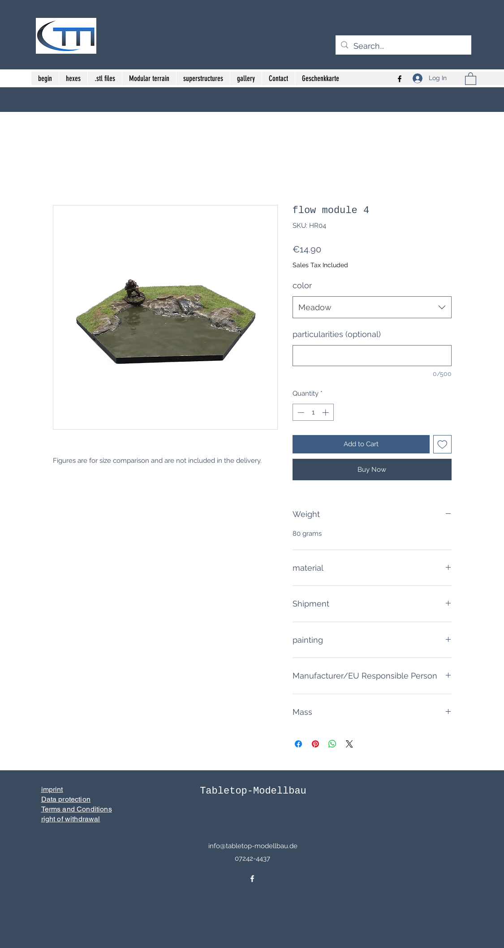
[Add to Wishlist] (442, 444)
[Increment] (326, 412)
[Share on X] (349, 744)
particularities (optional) (337, 334)
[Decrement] (300, 412)
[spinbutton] (313, 412)
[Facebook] (252, 878)
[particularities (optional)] (372, 355)
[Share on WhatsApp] (332, 744)
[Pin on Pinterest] (315, 744)
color (302, 285)
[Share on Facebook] (298, 744)
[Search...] (402, 46)
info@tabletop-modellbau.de (252, 846)
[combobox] (372, 307)
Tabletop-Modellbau (253, 791)
